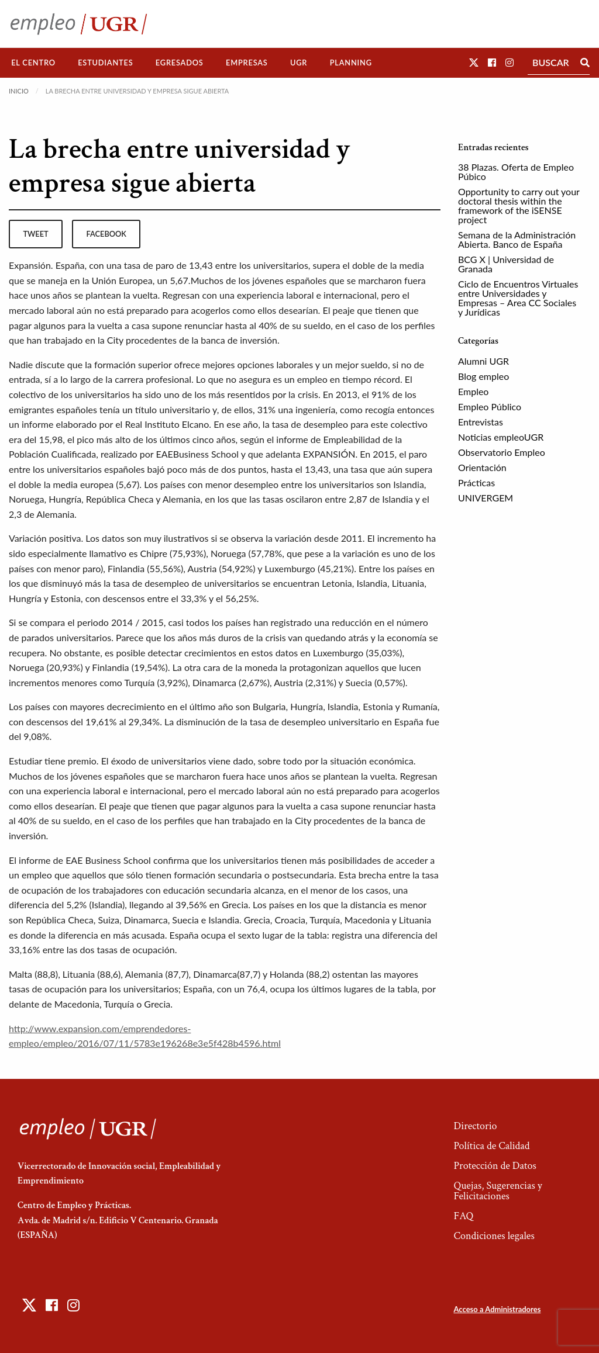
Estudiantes (105, 62)
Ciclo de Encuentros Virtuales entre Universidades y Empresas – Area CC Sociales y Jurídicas (518, 297)
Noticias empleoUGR (500, 436)
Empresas (247, 62)
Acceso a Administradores (497, 1309)
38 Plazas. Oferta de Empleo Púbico (516, 171)
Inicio (19, 91)
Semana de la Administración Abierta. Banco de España (517, 239)
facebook (106, 233)
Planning (351, 62)
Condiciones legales (493, 1236)
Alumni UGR (483, 360)
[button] (473, 62)
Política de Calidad (491, 1146)
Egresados (180, 62)
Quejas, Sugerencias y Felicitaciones (497, 1191)
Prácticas (476, 482)
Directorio (475, 1126)
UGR (298, 62)
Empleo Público (489, 406)
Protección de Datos (494, 1165)
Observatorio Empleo (501, 452)
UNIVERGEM (485, 497)
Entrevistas (480, 421)
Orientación (482, 467)
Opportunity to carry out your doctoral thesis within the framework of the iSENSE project (519, 205)
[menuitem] (33, 63)
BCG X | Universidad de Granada (506, 264)
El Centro (33, 62)
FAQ (463, 1216)
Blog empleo (483, 376)
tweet (35, 233)
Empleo (473, 391)
